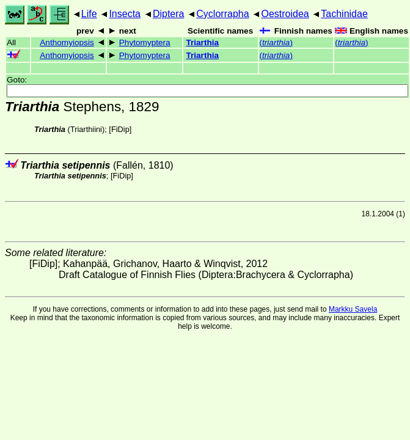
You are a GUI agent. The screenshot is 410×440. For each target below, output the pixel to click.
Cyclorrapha (222, 14)
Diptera (169, 14)
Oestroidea (285, 14)
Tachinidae (344, 14)
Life (89, 14)
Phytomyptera (144, 42)
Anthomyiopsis (66, 42)
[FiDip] (120, 129)
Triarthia (202, 42)
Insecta (125, 14)
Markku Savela (353, 309)
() (276, 42)
